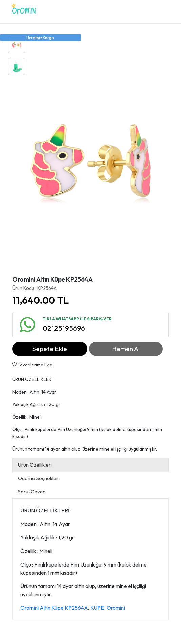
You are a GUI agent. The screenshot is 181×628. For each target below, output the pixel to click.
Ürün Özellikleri (35, 464)
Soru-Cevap (32, 491)
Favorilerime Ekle (32, 364)
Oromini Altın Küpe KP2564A (54, 607)
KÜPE (97, 607)
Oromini (116, 607)
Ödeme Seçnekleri (39, 478)
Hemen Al (126, 349)
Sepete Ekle (49, 349)
